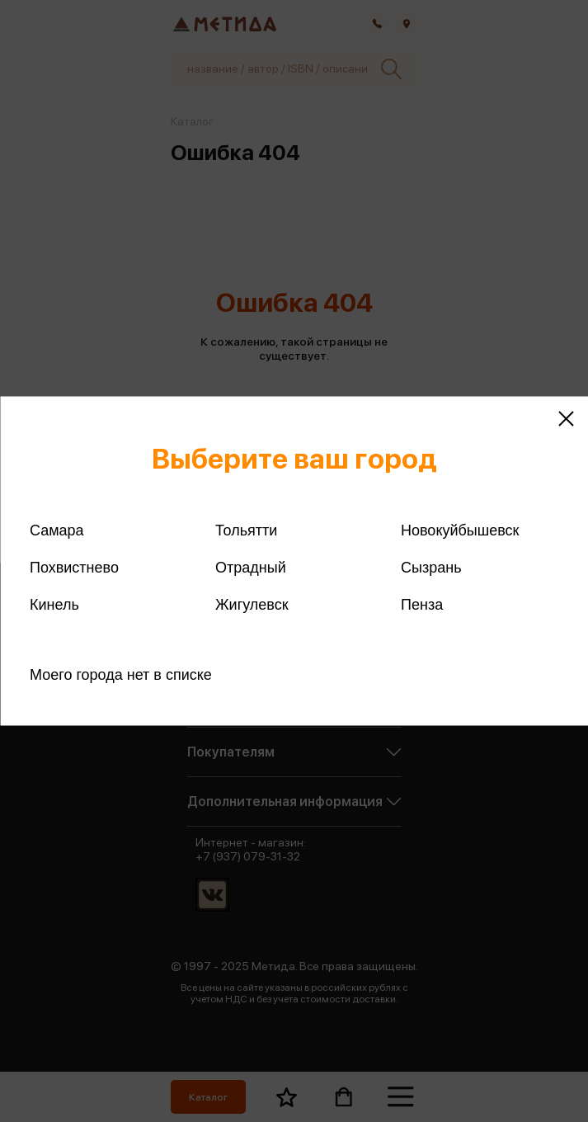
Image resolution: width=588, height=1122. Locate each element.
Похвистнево (74, 567)
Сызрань (431, 567)
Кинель (54, 604)
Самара (57, 530)
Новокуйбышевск (460, 530)
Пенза (422, 604)
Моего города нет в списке (121, 675)
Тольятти (246, 530)
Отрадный (250, 567)
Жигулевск (252, 604)
